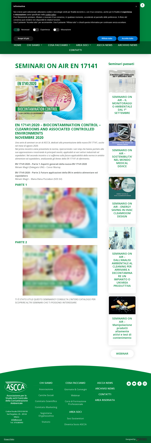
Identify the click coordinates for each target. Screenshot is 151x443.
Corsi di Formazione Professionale (75, 402)
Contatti (105, 394)
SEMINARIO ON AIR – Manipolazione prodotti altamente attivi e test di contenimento (122, 328)
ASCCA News (105, 382)
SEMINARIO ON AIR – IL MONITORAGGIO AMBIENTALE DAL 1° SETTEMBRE (122, 105)
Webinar (122, 353)
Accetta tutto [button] (127, 38)
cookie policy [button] (50, 15)
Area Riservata (105, 400)
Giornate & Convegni (75, 389)
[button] (136, 6)
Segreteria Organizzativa (46, 414)
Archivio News (105, 388)
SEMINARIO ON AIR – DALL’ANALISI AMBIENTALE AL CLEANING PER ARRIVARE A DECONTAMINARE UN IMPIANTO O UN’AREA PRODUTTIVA (122, 270)
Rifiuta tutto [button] (107, 38)
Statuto (46, 421)
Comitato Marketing (46, 407)
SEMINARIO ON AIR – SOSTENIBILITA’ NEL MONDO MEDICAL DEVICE (122, 158)
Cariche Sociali (46, 395)
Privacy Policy (9, 439)
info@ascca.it (16, 419)
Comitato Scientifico (46, 401)
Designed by (130, 439)
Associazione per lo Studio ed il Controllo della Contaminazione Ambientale (16, 399)
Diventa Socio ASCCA (75, 424)
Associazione (46, 389)
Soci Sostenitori (75, 418)
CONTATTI (75, 50)
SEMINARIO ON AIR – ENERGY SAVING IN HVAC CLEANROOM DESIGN (122, 210)
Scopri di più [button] (23, 38)
